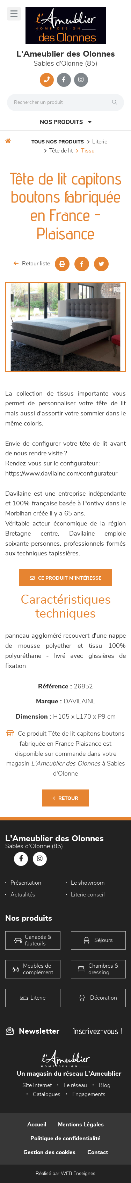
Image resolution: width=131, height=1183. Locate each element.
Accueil (36, 1124)
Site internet (37, 1085)
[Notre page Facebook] (64, 80)
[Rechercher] (116, 102)
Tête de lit (61, 151)
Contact (97, 1152)
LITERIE (99, 141)
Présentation (25, 883)
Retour (65, 798)
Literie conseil (88, 894)
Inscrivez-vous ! (97, 1031)
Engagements (88, 1094)
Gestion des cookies (49, 1152)
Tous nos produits (57, 142)
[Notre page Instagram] (81, 80)
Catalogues (46, 1094)
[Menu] (14, 13)
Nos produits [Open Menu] (66, 122)
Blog (104, 1085)
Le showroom (87, 883)
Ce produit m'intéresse (65, 578)
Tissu (88, 151)
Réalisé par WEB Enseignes (65, 1173)
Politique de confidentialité (65, 1138)
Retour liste (32, 263)
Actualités (22, 894)
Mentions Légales (81, 1124)
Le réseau (75, 1085)
